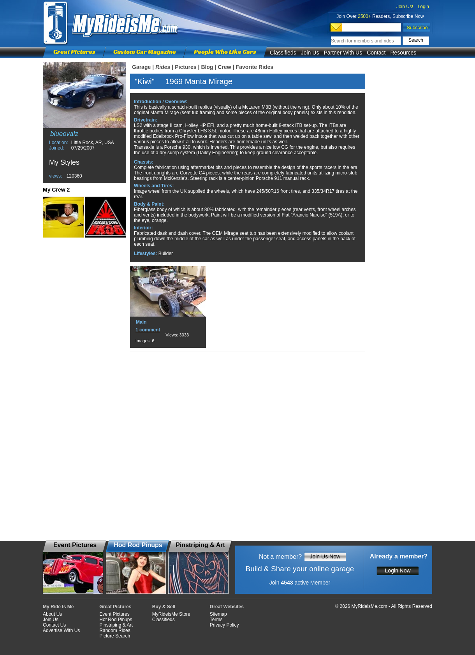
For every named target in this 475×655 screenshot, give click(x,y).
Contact (376, 52)
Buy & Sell (163, 606)
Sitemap (218, 614)
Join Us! (404, 6)
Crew (224, 67)
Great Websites (227, 606)
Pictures (185, 67)
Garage (141, 67)
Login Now (397, 570)
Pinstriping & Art (115, 625)
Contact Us (54, 625)
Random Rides (114, 630)
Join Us (310, 52)
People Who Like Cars (225, 52)
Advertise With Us (61, 630)
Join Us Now (325, 556)
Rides (162, 67)
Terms (216, 619)
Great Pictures (74, 52)
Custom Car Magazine (144, 52)
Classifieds (283, 52)
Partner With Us (343, 52)
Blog (207, 67)
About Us (52, 614)
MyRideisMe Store (171, 614)
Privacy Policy (224, 625)
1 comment (147, 330)
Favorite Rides (254, 67)
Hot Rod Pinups (115, 619)
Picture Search (114, 636)
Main (141, 322)
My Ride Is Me (58, 606)
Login (423, 6)
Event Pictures (114, 614)
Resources (403, 52)
